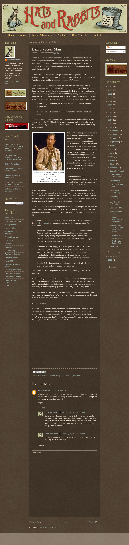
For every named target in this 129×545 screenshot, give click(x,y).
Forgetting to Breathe (114, 197)
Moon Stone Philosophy (115, 191)
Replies (44, 408)
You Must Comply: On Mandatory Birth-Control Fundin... (117, 228)
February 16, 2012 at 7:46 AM (73, 412)
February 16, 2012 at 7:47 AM (73, 434)
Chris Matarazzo (51, 412)
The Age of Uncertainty (13, 254)
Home (11, 35)
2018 (110, 105)
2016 (110, 113)
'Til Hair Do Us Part (12, 164)
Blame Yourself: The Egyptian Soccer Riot (116, 241)
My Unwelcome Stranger (11, 232)
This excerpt (44, 223)
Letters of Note (10, 228)
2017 (110, 109)
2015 (110, 116)
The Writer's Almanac (13, 277)
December (114, 131)
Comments (112, 52)
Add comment (38, 453)
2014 (110, 120)
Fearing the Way (116, 235)
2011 (110, 256)
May (112, 157)
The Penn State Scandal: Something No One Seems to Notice (14, 157)
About (23, 35)
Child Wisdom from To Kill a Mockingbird (116, 219)
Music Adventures (42, 35)
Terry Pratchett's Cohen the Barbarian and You (116, 183)
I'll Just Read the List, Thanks (116, 176)
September (114, 142)
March (112, 164)
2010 (110, 260)
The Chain (114, 247)
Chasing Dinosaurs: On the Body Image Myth (14, 183)
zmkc (40, 391)
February (114, 168)
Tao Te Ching (10, 251)
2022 (110, 90)
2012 (110, 127)
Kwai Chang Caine (39, 172)
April (112, 160)
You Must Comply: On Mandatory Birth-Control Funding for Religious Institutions (14, 147)
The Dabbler (9, 261)
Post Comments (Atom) (49, 528)
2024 (110, 86)
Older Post (94, 522)
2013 (110, 124)
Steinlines (8, 247)
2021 (110, 94)
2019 (110, 101)
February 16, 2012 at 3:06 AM (54, 391)
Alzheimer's (42, 376)
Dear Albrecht (79, 35)
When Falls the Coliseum (10, 281)
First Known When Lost (14, 221)
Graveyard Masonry (12, 225)
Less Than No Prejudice (115, 203)
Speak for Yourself (117, 171)
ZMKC (7, 286)
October (113, 138)
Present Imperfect (11, 237)
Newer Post (35, 522)
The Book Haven (11, 257)
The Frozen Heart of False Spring (12, 176)
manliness (77, 376)
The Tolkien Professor (13, 273)
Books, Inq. (9, 218)
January (113, 251)
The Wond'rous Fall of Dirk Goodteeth (13, 170)
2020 (110, 98)
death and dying (54, 376)
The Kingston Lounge (13, 270)
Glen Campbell (66, 376)
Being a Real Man (116, 208)
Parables (62, 35)
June (112, 153)
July (112, 149)
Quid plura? (9, 240)
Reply (40, 403)
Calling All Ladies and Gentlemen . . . (13, 190)
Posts (110, 47)
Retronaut (8, 244)
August (113, 145)
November (114, 134)
